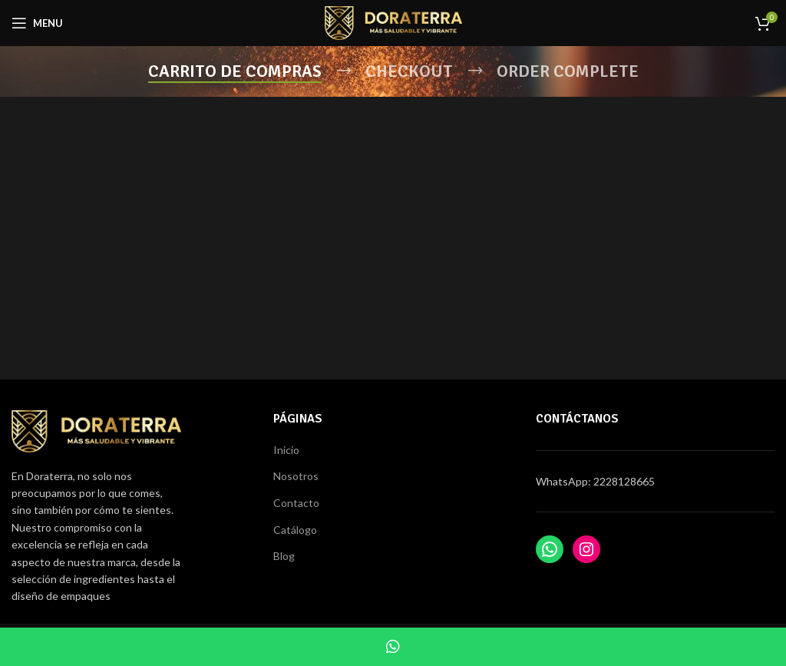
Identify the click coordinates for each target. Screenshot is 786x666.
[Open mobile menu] (37, 23)
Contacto (296, 502)
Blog (284, 555)
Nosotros (296, 475)
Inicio (286, 449)
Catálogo (295, 529)
